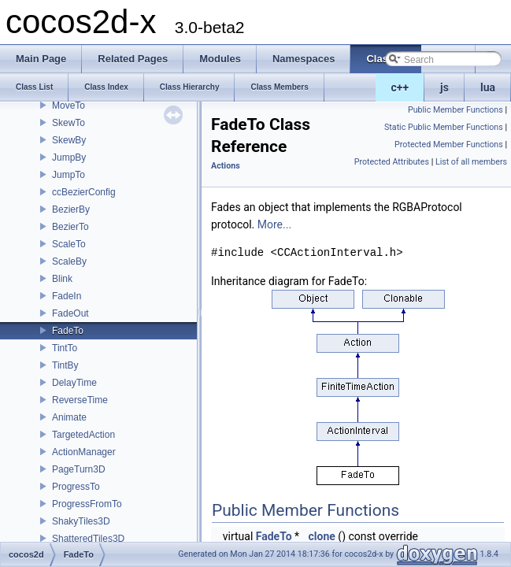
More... (274, 224)
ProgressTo (76, 486)
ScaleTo (69, 244)
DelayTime (74, 382)
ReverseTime (80, 400)
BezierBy (71, 209)
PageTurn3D (79, 469)
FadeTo (67, 330)
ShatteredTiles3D (88, 538)
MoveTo (68, 105)
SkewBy (69, 140)
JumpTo (68, 174)
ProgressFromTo (87, 504)
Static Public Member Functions (443, 127)
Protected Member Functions (448, 144)
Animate (69, 417)
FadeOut (70, 313)
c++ (400, 87)
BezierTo (70, 226)
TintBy (65, 365)
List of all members (471, 162)
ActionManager (84, 452)
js (444, 87)
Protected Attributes (391, 162)
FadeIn (66, 296)
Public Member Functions (455, 110)
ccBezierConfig (84, 192)
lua (487, 87)
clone (322, 536)
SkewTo (68, 122)
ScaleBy (69, 261)
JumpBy (69, 157)
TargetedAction (83, 434)
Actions (225, 166)
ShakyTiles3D (81, 521)
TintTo (64, 348)
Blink (62, 278)
